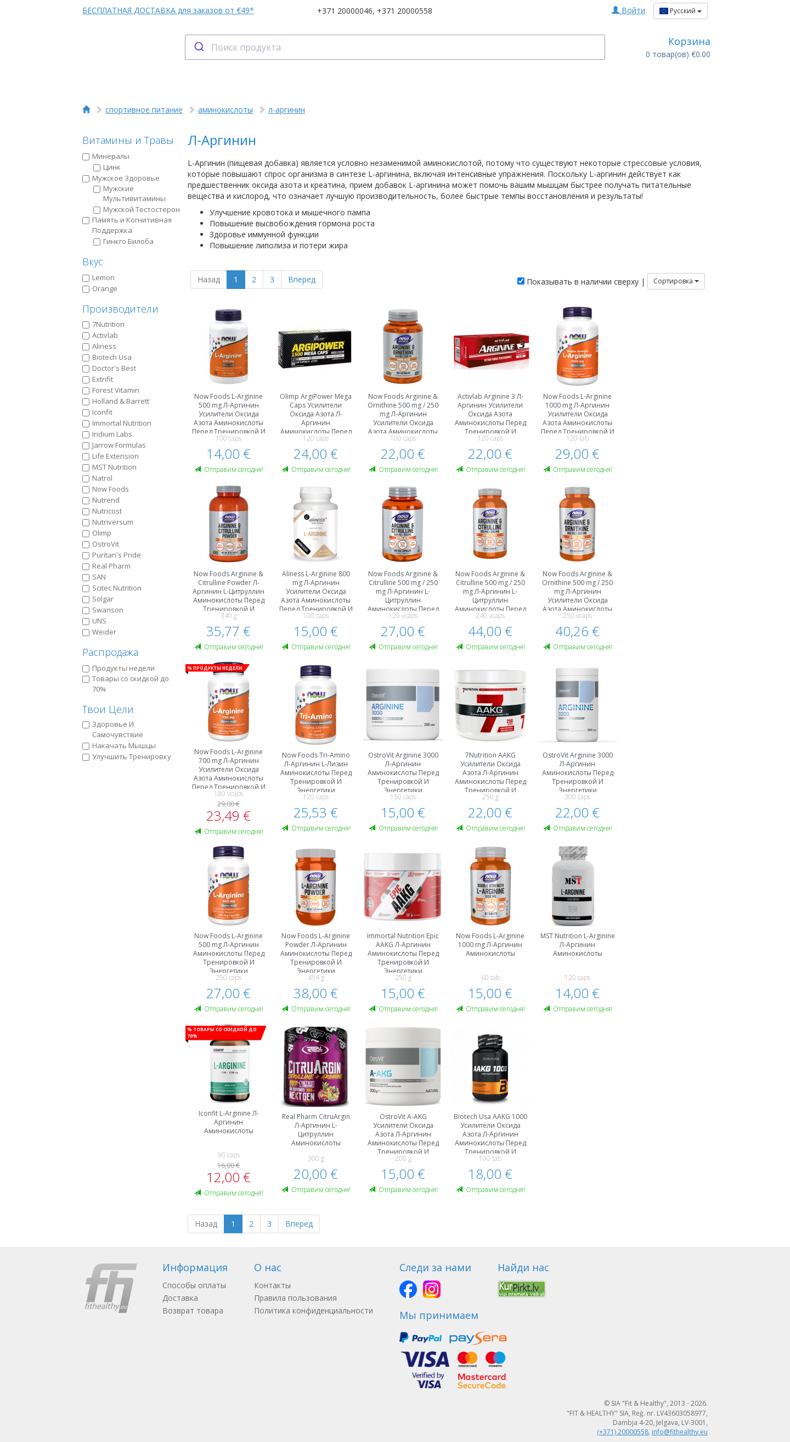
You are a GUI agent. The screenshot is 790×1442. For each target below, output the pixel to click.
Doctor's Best (109, 368)
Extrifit (97, 379)
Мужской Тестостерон (136, 209)
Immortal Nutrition (116, 423)
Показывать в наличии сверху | (581, 281)
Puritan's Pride (111, 555)
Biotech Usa (107, 357)
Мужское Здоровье (121, 178)
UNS (94, 621)
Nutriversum (107, 522)
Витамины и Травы (128, 140)
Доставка (180, 1298)
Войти (628, 10)
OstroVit (100, 544)
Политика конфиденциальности (313, 1310)
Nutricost (102, 511)
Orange (99, 288)
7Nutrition (103, 324)
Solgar (98, 599)
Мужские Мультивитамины (129, 193)
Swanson (102, 610)
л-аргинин (286, 109)
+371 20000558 (404, 10)
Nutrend (101, 500)
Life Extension (110, 456)
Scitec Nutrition (112, 588)
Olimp (96, 533)
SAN (94, 577)
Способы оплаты (194, 1285)
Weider (99, 632)
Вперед (301, 279)
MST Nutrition (109, 467)
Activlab (100, 335)
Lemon (98, 277)
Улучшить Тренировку (126, 756)
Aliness (99, 346)
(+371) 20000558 (622, 1432)
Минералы (105, 156)
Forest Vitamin (110, 390)
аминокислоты (225, 109)
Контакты (272, 1285)
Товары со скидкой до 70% (125, 683)
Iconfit (97, 412)
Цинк (107, 167)
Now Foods (105, 489)
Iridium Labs (107, 434)
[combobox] (395, 47)
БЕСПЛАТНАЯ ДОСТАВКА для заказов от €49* (168, 10)
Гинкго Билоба (123, 241)
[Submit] (198, 47)
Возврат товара (192, 1310)
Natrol (97, 478)
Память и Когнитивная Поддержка (127, 225)
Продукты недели (118, 668)
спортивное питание (144, 109)
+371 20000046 (345, 10)
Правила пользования (295, 1298)
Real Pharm (106, 566)
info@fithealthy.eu (680, 1432)
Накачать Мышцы (119, 745)
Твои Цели (108, 709)
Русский (680, 10)
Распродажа (110, 652)
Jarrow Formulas (114, 445)
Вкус (92, 261)
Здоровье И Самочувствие (112, 729)
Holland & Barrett (115, 401)
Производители (120, 308)
